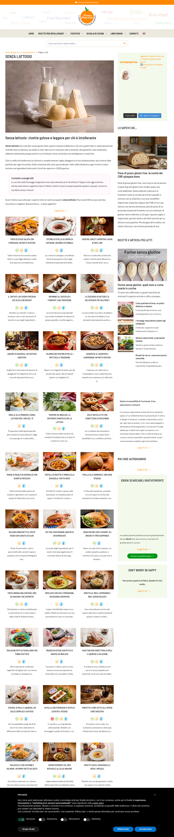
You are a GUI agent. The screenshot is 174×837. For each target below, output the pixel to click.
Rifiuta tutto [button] (123, 829)
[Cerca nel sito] (124, 43)
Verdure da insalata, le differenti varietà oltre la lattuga (59, 418)
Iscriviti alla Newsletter (87, 2)
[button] (155, 794)
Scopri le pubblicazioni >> (142, 556)
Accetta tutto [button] (145, 829)
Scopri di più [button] (28, 829)
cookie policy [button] (98, 803)
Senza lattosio (29, 52)
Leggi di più (59, 210)
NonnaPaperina (12, 52)
